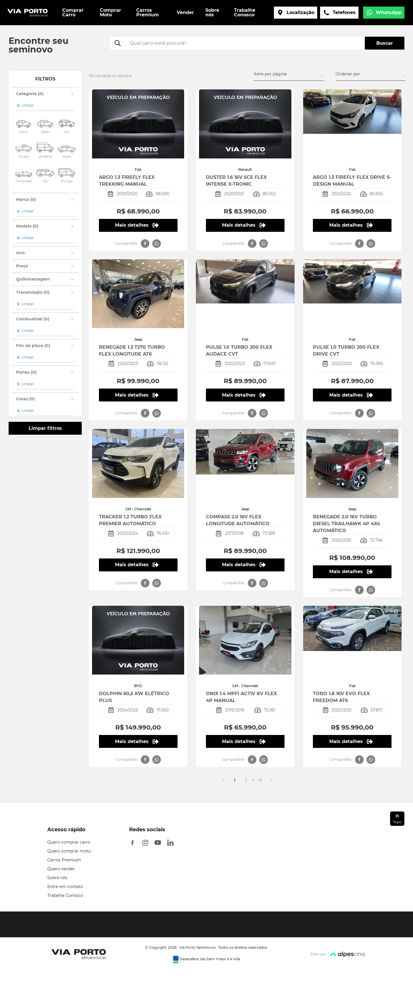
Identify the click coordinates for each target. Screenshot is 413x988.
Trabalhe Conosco (65, 895)
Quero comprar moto (69, 851)
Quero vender (61, 868)
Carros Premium (64, 859)
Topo (397, 818)
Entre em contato (65, 886)
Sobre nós (57, 877)
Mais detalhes (136, 225)
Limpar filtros (45, 428)
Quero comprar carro (68, 842)
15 (260, 780)
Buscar (384, 43)
